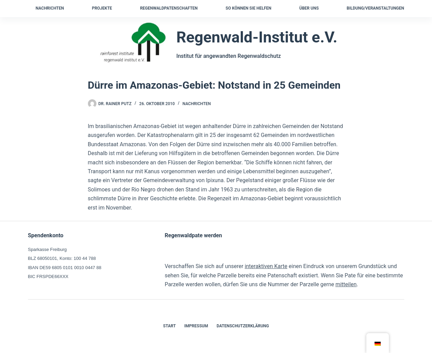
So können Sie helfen (249, 8)
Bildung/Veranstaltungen (375, 8)
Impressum (196, 326)
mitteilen (346, 284)
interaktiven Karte (266, 266)
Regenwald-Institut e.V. (256, 37)
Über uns (309, 8)
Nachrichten (50, 8)
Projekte (102, 8)
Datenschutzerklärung (243, 326)
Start (169, 326)
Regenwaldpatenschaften (168, 8)
